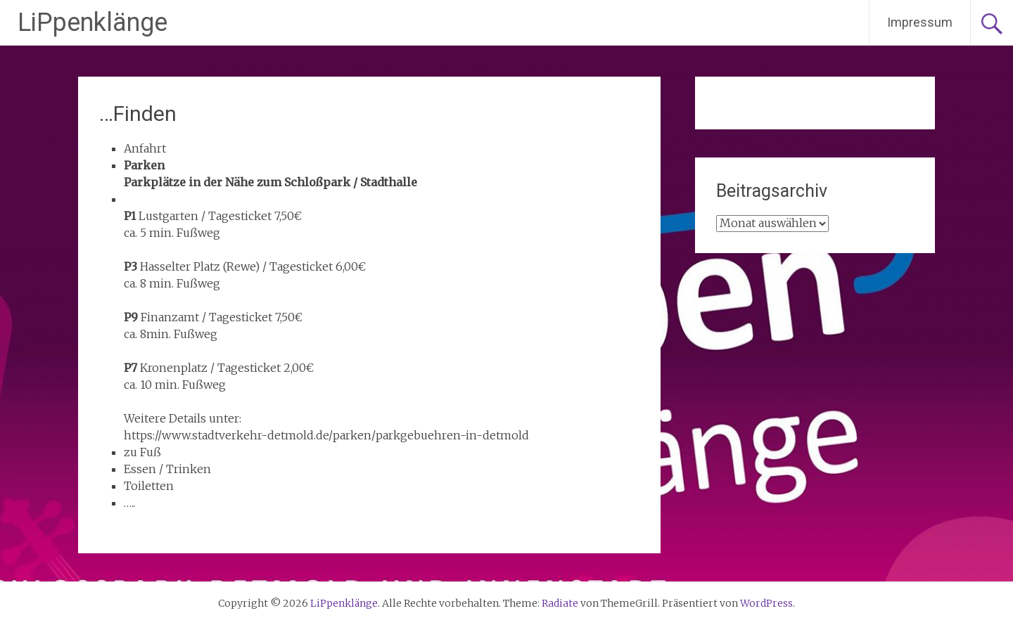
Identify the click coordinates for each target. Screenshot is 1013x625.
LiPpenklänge (92, 22)
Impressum (920, 22)
